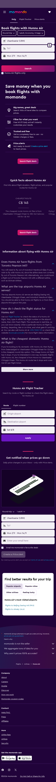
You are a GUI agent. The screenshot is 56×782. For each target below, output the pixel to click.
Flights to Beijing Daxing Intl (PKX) (19, 605)
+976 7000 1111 (36, 330)
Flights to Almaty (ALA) (15, 609)
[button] (5, 12)
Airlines (27, 664)
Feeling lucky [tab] (29, 592)
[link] (28, 161)
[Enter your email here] (30, 541)
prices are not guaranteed (13, 636)
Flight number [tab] (19, 405)
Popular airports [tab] (13, 586)
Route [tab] (6, 405)
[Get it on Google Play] (8, 758)
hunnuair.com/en (16, 333)
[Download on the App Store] (24, 758)
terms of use (35, 560)
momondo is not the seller (29, 643)
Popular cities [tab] (31, 586)
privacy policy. (49, 560)
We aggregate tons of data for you (29, 648)
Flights (18, 664)
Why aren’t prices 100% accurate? (29, 653)
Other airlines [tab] (12, 592)
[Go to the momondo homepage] (18, 11)
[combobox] (8, 33)
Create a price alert (39, 146)
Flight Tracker (14, 317)
